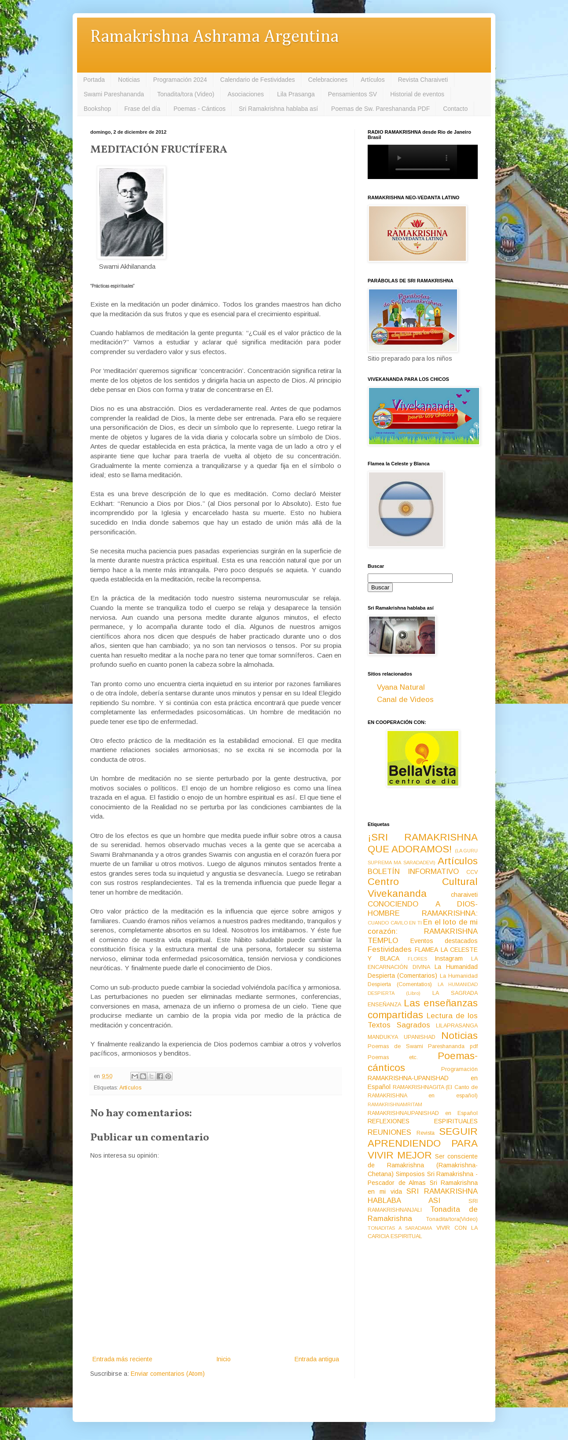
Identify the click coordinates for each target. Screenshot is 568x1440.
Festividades (390, 949)
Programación (459, 1069)
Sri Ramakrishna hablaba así (278, 108)
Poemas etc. (393, 1057)
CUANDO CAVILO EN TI (395, 922)
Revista (426, 1133)
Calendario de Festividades (257, 79)
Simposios (410, 1173)
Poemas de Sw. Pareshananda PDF (380, 108)
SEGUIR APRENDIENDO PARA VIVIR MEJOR (423, 1143)
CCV (472, 872)
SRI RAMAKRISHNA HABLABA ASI (423, 1196)
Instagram (449, 958)
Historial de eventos (417, 94)
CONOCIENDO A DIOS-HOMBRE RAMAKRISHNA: (423, 908)
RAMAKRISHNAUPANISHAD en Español (423, 1113)
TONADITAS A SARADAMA (400, 1228)
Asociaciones (246, 94)
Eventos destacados (444, 940)
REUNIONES (389, 1132)
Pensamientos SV (352, 94)
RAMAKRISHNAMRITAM (395, 1104)
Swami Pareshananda (114, 94)
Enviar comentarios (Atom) (168, 1373)
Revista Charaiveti (423, 79)
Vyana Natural (401, 687)
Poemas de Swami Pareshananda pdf (423, 1046)
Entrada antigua (317, 1359)
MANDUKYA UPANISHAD (401, 1037)
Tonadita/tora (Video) (185, 94)
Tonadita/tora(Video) (452, 1219)
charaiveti (464, 894)
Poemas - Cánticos (199, 108)
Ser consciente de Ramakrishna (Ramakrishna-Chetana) (423, 1165)
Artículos (372, 79)
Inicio (223, 1359)
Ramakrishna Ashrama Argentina (214, 37)
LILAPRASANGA (457, 1026)
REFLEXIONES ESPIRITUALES (423, 1121)
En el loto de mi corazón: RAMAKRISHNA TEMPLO (423, 931)
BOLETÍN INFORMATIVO (413, 871)
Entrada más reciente (122, 1359)
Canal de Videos (405, 699)
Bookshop (97, 108)
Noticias (129, 79)
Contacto (455, 108)
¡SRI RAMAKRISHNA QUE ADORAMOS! (423, 843)
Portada (94, 79)
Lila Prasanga (296, 94)
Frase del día (142, 108)
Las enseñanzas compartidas (423, 1009)
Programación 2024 (180, 79)
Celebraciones (328, 79)
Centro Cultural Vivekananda (423, 887)
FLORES (417, 958)
